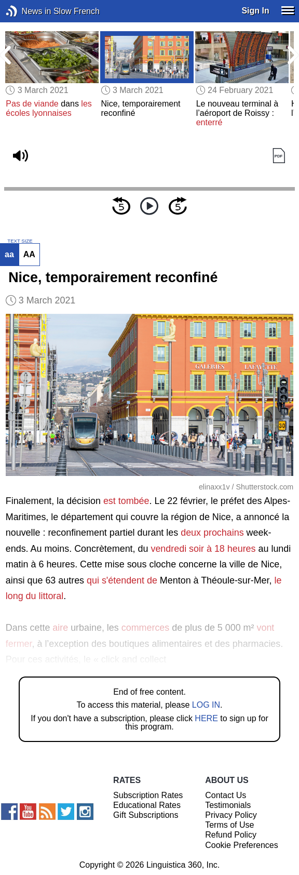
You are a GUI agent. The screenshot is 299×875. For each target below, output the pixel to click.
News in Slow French (27, 11)
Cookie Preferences (241, 845)
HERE (206, 718)
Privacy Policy (231, 815)
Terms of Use (229, 824)
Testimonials (228, 805)
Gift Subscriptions (145, 815)
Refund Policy (230, 834)
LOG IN (206, 704)
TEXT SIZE (19, 241)
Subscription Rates (148, 795)
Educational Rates (147, 805)
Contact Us (225, 795)
